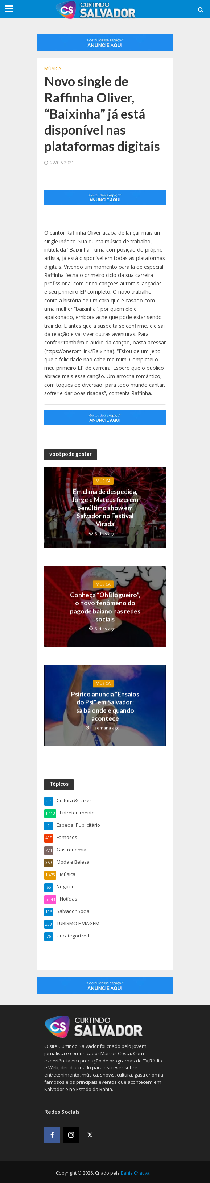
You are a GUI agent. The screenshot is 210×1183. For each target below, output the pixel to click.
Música (52, 69)
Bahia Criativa (135, 1171)
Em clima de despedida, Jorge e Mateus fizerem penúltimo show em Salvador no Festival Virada (105, 507)
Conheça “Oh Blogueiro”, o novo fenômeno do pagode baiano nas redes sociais (105, 606)
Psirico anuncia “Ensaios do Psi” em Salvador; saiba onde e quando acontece (105, 705)
